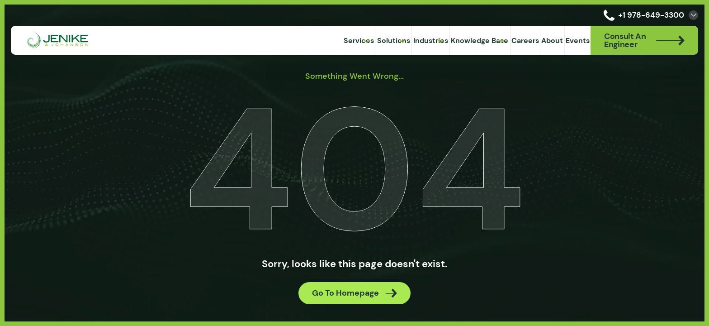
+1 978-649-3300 (642, 15)
